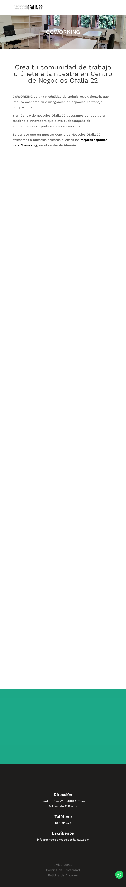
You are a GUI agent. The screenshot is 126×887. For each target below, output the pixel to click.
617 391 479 (63, 823)
